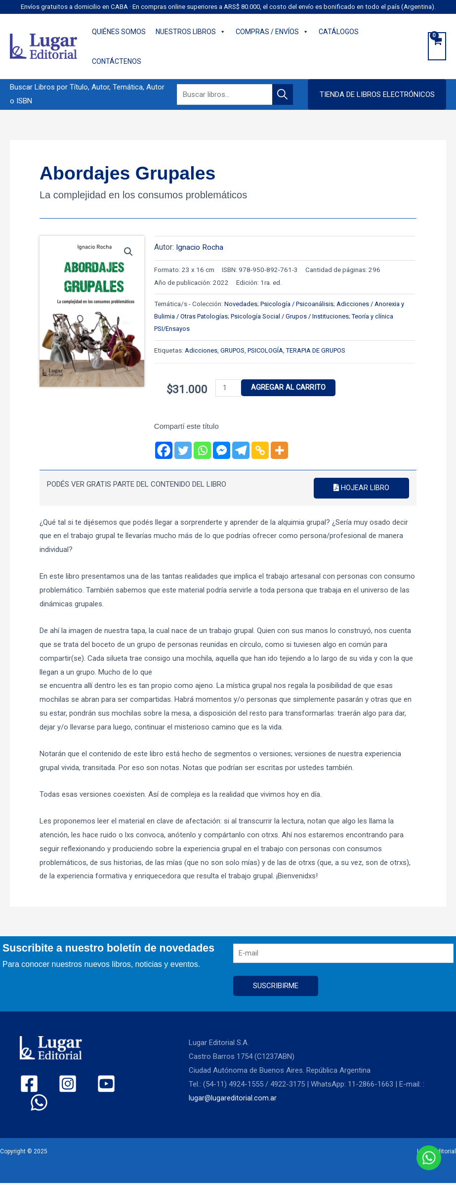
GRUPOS (233, 350)
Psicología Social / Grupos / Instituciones (298, 316)
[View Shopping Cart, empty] (437, 46)
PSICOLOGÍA (267, 350)
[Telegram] (240, 450)
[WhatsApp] (119, 1085)
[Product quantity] (228, 388)
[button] (377, 94)
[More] (279, 450)
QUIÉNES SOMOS (119, 32)
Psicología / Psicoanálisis (298, 304)
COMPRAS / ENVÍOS (272, 31)
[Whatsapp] (202, 450)
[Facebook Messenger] (221, 450)
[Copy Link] (260, 450)
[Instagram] (59, 1085)
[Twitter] (183, 450)
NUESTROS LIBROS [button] (191, 31)
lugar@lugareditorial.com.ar (233, 1099)
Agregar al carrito (290, 387)
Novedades (241, 304)
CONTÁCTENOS (116, 61)
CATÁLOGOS (339, 32)
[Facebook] (163, 450)
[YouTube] (89, 1085)
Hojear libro (361, 488)
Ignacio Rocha (200, 247)
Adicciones (201, 350)
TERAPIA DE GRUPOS (320, 350)
